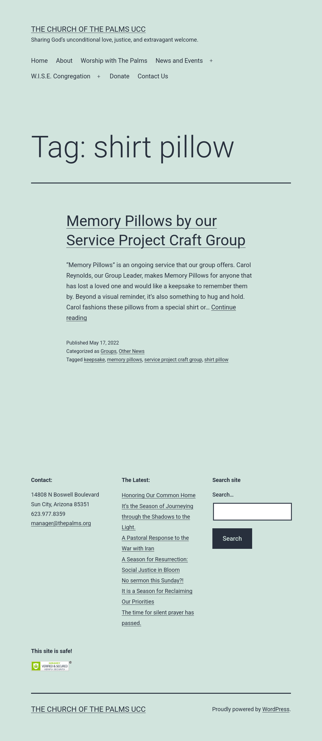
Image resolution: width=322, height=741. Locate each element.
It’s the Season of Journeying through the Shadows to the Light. (157, 516)
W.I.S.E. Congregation (60, 76)
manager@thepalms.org (61, 523)
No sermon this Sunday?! (153, 580)
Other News (131, 351)
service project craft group (173, 360)
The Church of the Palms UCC (88, 29)
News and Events (179, 60)
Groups (108, 351)
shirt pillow (216, 360)
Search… (223, 494)
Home (39, 60)
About (64, 60)
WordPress (275, 709)
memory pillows (124, 360)
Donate (119, 76)
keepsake (94, 360)
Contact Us (153, 76)
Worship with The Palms (114, 60)
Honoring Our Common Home (159, 495)
